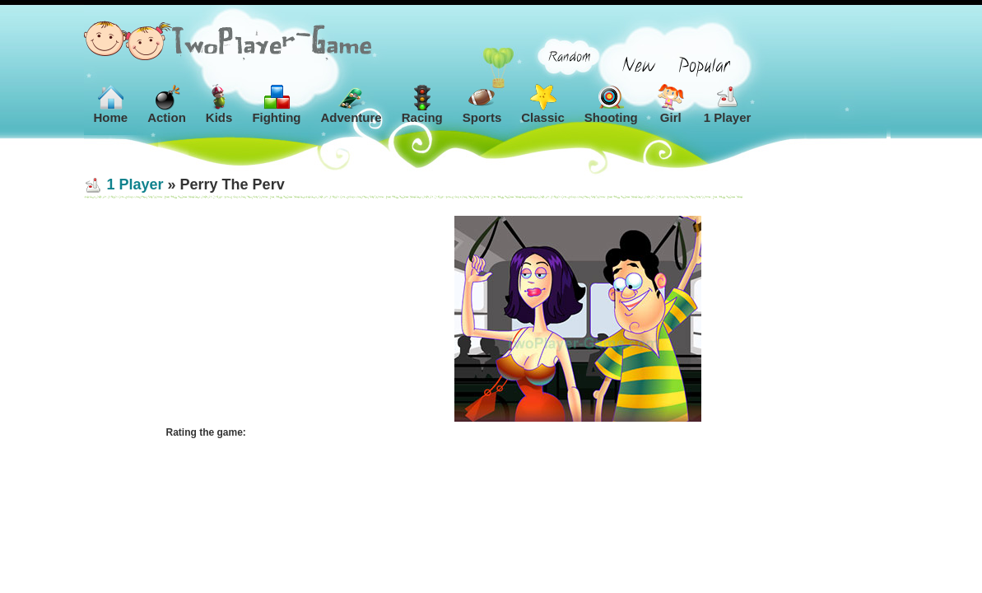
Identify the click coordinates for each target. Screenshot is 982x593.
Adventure (351, 104)
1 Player (728, 104)
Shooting (611, 104)
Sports (482, 104)
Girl (671, 104)
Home (111, 104)
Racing (422, 104)
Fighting (276, 104)
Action (166, 104)
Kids (219, 104)
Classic (543, 104)
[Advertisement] (248, 319)
